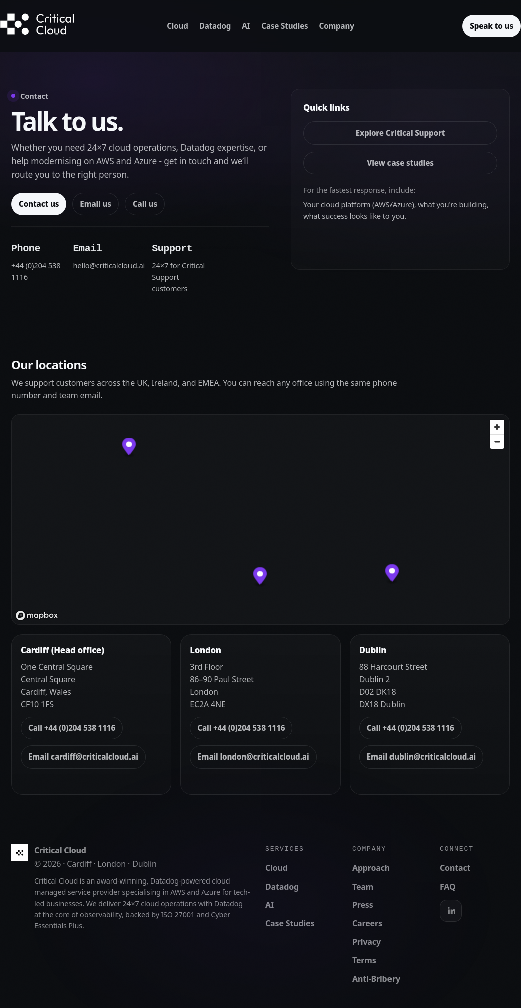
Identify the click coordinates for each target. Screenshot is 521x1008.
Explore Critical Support (400, 133)
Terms (364, 960)
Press (362, 904)
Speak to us (491, 26)
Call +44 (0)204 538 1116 (71, 728)
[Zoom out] (497, 441)
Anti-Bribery (376, 978)
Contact (455, 867)
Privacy (366, 941)
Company (336, 26)
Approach (371, 867)
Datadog (215, 26)
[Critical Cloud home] (45, 26)
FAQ (447, 886)
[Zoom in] (497, 427)
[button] (260, 577)
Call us (145, 204)
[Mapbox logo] (37, 615)
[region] (260, 519)
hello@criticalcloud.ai (109, 265)
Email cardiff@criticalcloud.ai (83, 756)
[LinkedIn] (451, 911)
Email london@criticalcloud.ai (253, 756)
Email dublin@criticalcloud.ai (421, 756)
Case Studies (284, 26)
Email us (95, 204)
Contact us (39, 204)
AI (246, 26)
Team (362, 886)
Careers (367, 923)
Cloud (177, 26)
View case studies (400, 163)
